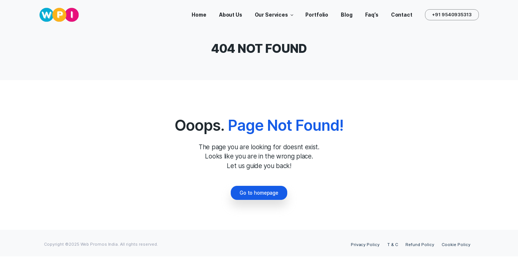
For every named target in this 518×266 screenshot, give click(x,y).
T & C (392, 244)
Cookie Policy (456, 244)
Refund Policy (419, 244)
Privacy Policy (365, 244)
